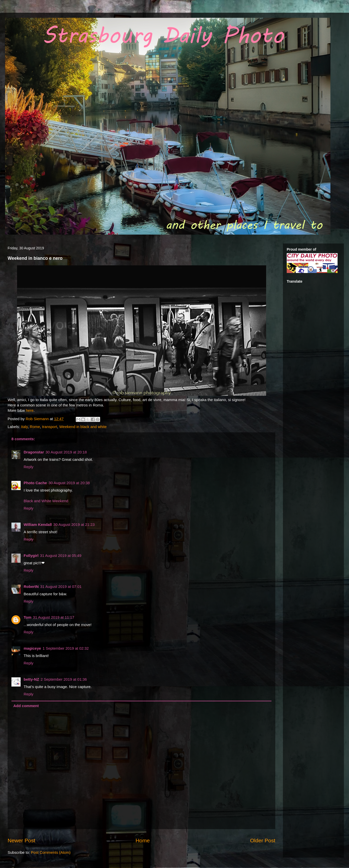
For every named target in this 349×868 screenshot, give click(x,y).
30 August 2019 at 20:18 (66, 452)
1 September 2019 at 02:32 (65, 648)
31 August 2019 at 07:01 (61, 586)
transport (49, 426)
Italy (24, 426)
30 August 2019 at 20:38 (69, 483)
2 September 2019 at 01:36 (64, 679)
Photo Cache (35, 483)
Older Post (262, 840)
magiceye (32, 648)
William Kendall (38, 524)
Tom (28, 617)
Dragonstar (34, 452)
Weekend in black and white (83, 426)
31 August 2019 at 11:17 (53, 617)
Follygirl (31, 555)
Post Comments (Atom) (51, 852)
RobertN (31, 586)
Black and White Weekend (46, 501)
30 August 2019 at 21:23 (74, 524)
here (30, 410)
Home (142, 840)
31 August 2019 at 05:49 (60, 555)
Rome (35, 426)
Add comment (26, 706)
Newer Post (21, 840)
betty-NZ (31, 679)
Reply (28, 467)
